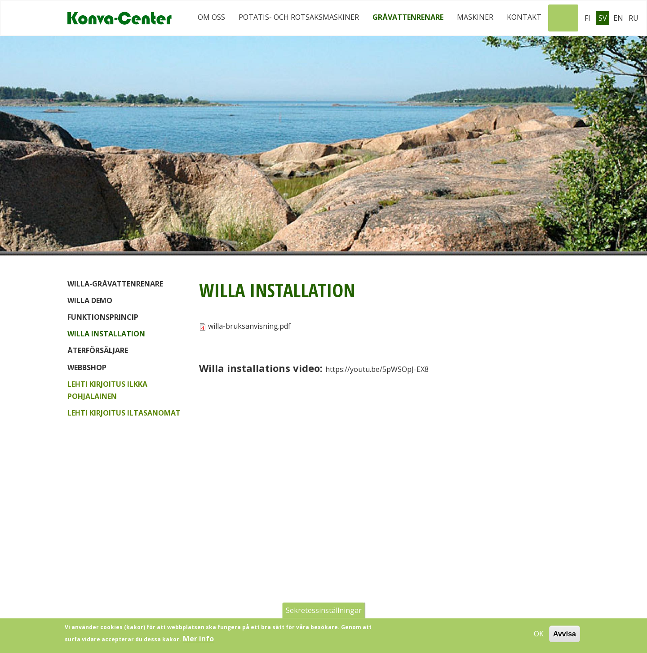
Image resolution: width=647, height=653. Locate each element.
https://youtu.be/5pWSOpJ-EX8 (377, 369)
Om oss (211, 17)
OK (539, 636)
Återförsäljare (97, 350)
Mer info (198, 642)
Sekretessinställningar (324, 613)
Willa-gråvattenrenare (115, 284)
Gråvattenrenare (407, 17)
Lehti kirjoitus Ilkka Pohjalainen (107, 390)
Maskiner (475, 17)
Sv (602, 18)
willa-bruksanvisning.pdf (249, 326)
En (618, 18)
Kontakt (524, 17)
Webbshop (86, 367)
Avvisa (564, 636)
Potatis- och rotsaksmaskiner (299, 17)
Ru (633, 18)
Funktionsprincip (102, 317)
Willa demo (89, 300)
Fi (587, 18)
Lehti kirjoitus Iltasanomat (124, 413)
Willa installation (106, 334)
